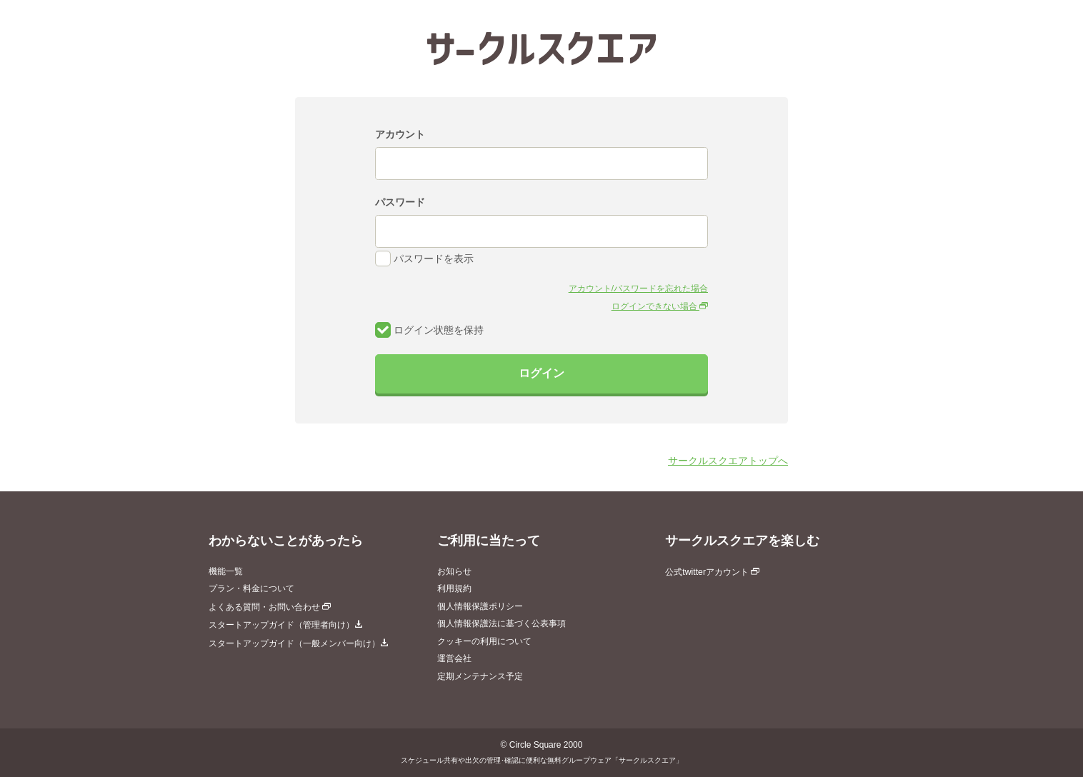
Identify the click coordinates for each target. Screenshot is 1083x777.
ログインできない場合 (660, 306)
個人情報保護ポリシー (480, 606)
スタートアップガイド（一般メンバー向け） (299, 643)
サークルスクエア (541, 48)
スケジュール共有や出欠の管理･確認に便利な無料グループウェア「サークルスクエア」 (542, 760)
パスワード (400, 202)
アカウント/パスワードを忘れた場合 (638, 289)
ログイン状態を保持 (429, 330)
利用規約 (454, 588)
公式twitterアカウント (712, 572)
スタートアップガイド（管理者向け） (286, 625)
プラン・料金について (251, 588)
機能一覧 (226, 571)
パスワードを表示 (424, 258)
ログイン (541, 373)
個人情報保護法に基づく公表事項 (501, 623)
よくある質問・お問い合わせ (270, 607)
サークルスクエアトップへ (728, 460)
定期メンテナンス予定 (480, 676)
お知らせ (454, 571)
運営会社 (454, 658)
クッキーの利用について (484, 641)
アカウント (400, 134)
